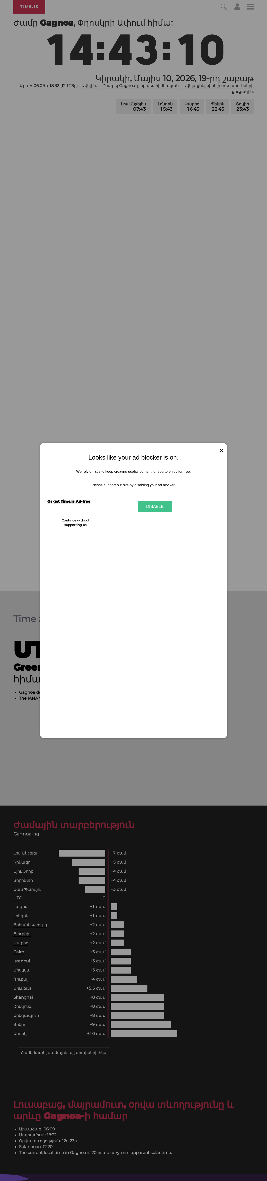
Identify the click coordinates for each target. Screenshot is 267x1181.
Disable (155, 506)
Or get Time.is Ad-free (68, 501)
